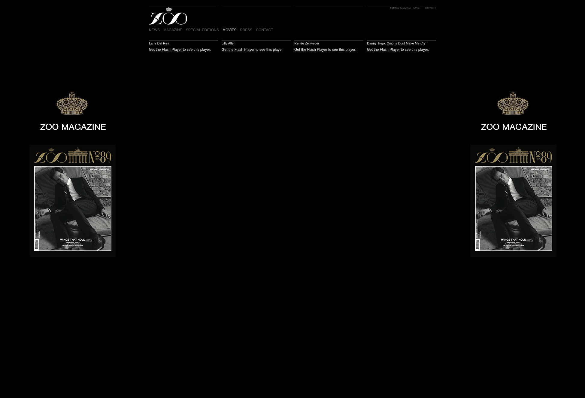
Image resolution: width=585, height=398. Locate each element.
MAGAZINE (172, 30)
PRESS (246, 30)
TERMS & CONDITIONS (405, 7)
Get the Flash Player (165, 49)
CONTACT (264, 30)
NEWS (154, 30)
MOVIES (230, 30)
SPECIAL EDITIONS (202, 30)
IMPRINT (430, 7)
